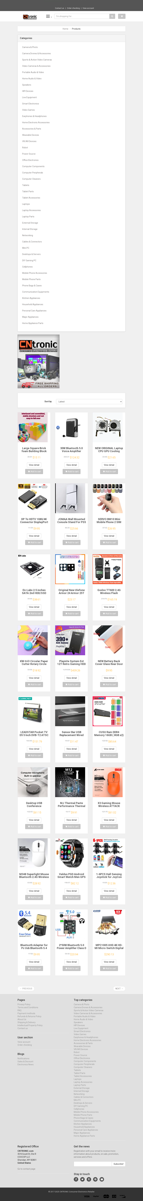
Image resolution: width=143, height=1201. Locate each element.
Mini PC (25, 248)
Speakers (26, 85)
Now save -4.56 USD (53, 3)
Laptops (26, 204)
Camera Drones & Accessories (36, 53)
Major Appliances (30, 317)
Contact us (59, 8)
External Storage (30, 223)
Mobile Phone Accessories (34, 273)
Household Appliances (32, 304)
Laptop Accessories (31, 210)
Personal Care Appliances (34, 310)
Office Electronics (30, 160)
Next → (119, 988)
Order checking (73, 8)
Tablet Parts (28, 191)
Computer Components (33, 166)
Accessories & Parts (31, 129)
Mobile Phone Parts (31, 279)
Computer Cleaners (31, 179)
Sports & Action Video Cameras (37, 60)
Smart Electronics (30, 103)
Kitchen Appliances (31, 298)
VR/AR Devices (29, 141)
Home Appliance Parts (32, 323)
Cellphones (27, 267)
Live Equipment (29, 97)
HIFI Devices (27, 91)
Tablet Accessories (31, 198)
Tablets (25, 185)
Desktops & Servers (31, 254)
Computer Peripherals (32, 172)
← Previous (26, 988)
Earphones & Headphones (34, 116)
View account (88, 8)
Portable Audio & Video (33, 72)
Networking (27, 235)
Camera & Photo (30, 47)
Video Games (28, 110)
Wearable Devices (30, 135)
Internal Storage (29, 229)
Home (65, 29)
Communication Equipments (35, 292)
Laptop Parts (28, 216)
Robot (25, 147)
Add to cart (34, 471)
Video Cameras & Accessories (36, 66)
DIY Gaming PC (29, 260)
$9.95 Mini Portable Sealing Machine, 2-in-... (81, 3)
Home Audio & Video (32, 78)
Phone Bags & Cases (32, 285)
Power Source (29, 154)
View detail (34, 465)
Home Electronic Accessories (36, 122)
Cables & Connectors (32, 241)
